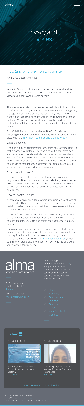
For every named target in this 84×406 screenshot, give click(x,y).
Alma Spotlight (57, 311)
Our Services (56, 297)
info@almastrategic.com (18, 297)
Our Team (54, 304)
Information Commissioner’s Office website (45, 137)
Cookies (33, 398)
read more (12, 374)
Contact (53, 314)
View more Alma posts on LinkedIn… (42, 385)
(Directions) (11, 289)
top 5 (67, 263)
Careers (53, 307)
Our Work (54, 300)
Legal (25, 398)
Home (52, 290)
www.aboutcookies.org (54, 238)
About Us (54, 293)
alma (8, 5)
